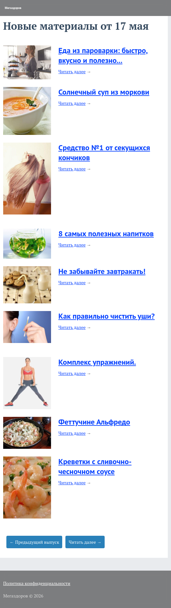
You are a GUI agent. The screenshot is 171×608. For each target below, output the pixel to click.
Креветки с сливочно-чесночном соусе (94, 466)
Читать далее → (85, 542)
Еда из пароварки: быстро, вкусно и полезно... (103, 55)
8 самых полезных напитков (106, 233)
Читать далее (72, 71)
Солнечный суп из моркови (103, 92)
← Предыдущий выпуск (34, 542)
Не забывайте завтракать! (101, 271)
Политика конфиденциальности (36, 583)
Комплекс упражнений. (97, 362)
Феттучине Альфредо (94, 422)
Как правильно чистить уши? (106, 316)
